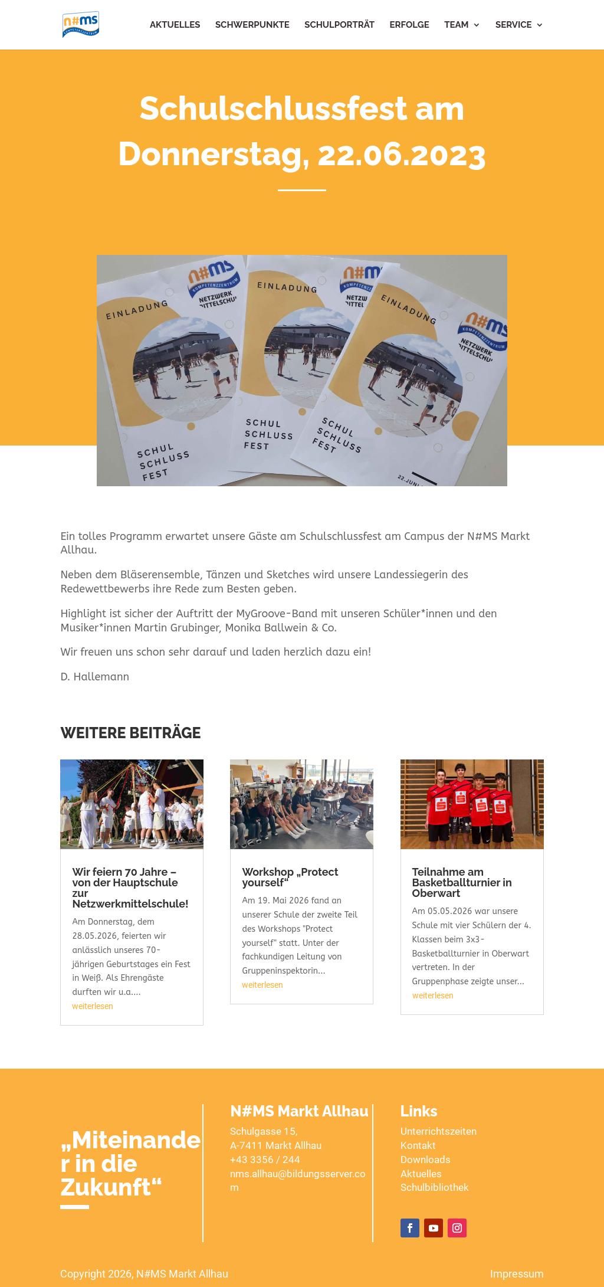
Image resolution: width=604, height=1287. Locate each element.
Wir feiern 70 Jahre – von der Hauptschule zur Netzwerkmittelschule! (130, 888)
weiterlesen (92, 1006)
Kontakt (418, 1145)
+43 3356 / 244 (265, 1159)
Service (513, 25)
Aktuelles (175, 25)
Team (456, 25)
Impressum (517, 1274)
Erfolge (409, 25)
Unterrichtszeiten (439, 1131)
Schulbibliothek (435, 1187)
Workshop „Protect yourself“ (290, 877)
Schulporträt (339, 25)
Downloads (426, 1159)
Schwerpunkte (252, 25)
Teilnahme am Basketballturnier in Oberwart (462, 882)
